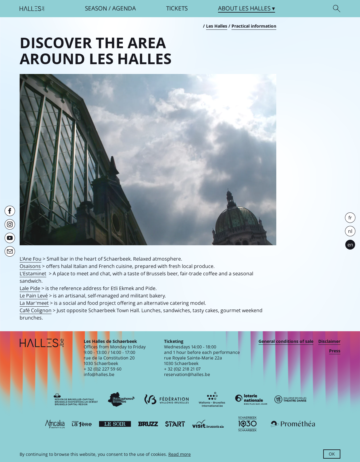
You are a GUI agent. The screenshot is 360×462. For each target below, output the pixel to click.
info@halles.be (99, 374)
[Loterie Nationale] (251, 399)
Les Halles (216, 26)
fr (350, 217)
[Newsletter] (10, 251)
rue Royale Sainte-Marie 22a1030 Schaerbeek (193, 360)
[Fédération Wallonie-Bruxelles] (166, 399)
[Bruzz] (148, 424)
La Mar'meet (34, 303)
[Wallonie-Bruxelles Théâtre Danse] (290, 399)
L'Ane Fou (30, 258)
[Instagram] (10, 224)
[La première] (82, 424)
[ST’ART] (175, 424)
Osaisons (30, 266)
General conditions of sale (286, 341)
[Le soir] (115, 424)
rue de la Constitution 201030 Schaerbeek (109, 360)
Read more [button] (179, 454)
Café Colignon (36, 310)
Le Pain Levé (34, 295)
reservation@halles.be (187, 374)
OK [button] (332, 454)
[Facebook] (10, 211)
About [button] (244, 8)
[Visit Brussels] (208, 424)
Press (334, 351)
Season (96, 8)
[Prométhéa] (293, 424)
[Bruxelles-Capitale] (76, 399)
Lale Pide (30, 288)
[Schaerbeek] (247, 424)
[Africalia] (55, 424)
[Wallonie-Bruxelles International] (212, 399)
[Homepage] (32, 8)
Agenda (124, 8)
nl (350, 231)
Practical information (254, 26)
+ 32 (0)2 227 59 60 (102, 369)
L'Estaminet (33, 273)
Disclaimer (329, 341)
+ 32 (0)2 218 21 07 (182, 369)
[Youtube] (10, 238)
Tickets (177, 8)
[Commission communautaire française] (121, 399)
